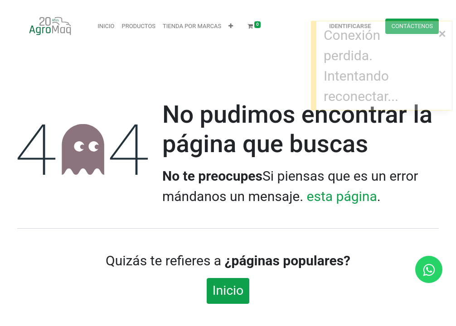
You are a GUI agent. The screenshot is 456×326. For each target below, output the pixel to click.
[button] (231, 26)
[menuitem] (106, 26)
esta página (342, 196)
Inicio (228, 290)
